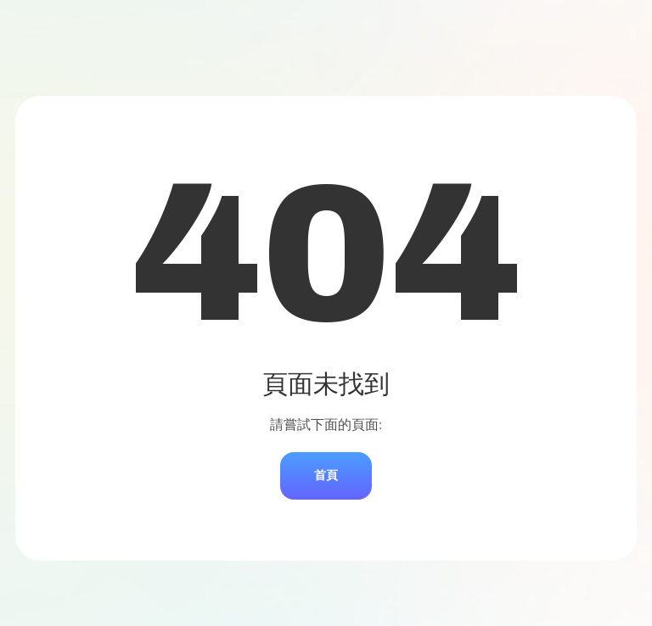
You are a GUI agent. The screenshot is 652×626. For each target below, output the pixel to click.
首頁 (326, 475)
